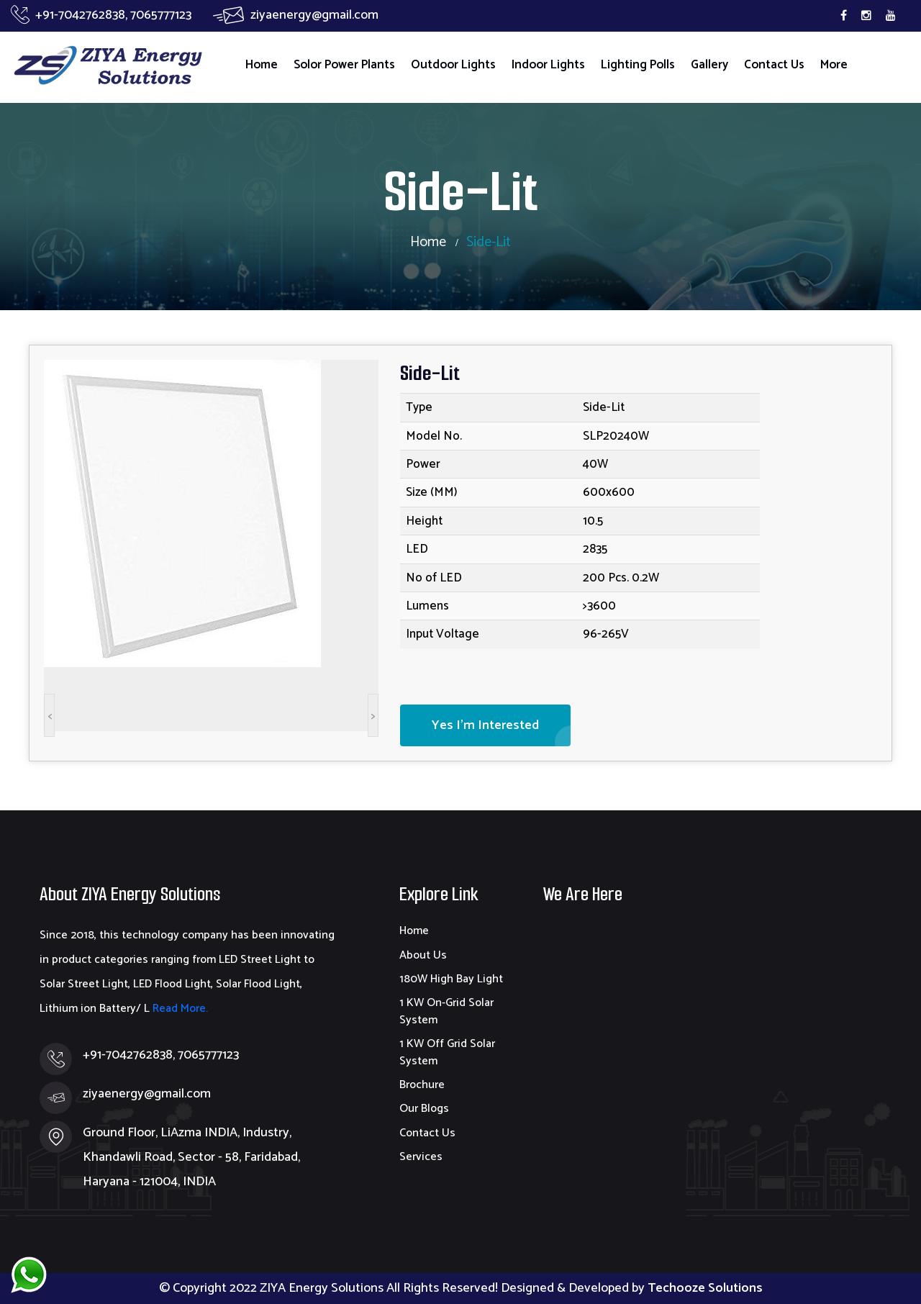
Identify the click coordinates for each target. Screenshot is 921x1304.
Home (261, 65)
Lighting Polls (638, 65)
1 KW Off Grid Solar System (447, 1052)
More (834, 65)
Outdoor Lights (453, 65)
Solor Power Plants (344, 65)
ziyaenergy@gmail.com (295, 15)
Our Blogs (424, 1108)
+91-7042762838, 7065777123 (101, 15)
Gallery (709, 65)
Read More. (179, 1008)
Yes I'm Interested (485, 725)
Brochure (422, 1085)
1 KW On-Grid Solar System (446, 1011)
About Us (423, 955)
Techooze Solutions (705, 1288)
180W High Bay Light (451, 979)
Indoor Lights (548, 65)
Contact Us (774, 65)
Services (421, 1157)
